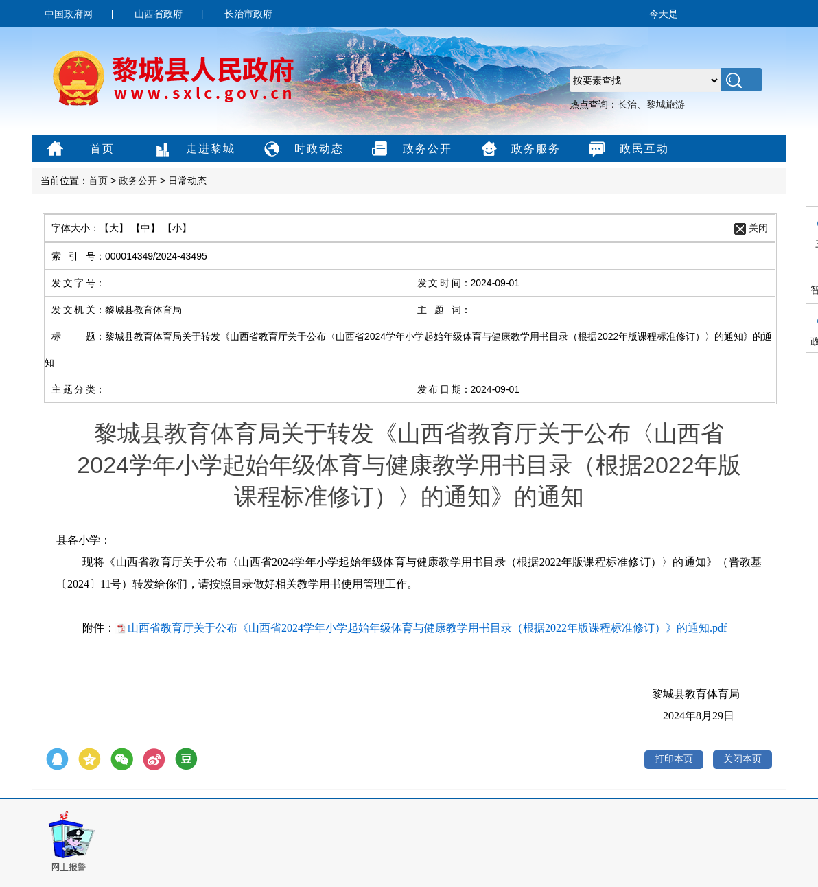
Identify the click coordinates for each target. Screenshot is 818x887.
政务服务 (518, 149)
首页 (79, 149)
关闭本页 (742, 758)
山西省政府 (159, 13)
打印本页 (674, 758)
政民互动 (627, 149)
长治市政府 (248, 13)
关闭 (758, 227)
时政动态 (301, 149)
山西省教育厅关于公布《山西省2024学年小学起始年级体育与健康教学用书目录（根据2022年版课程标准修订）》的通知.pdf (427, 628)
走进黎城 (193, 149)
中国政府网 (69, 13)
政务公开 (410, 149)
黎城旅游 (665, 104)
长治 (627, 104)
